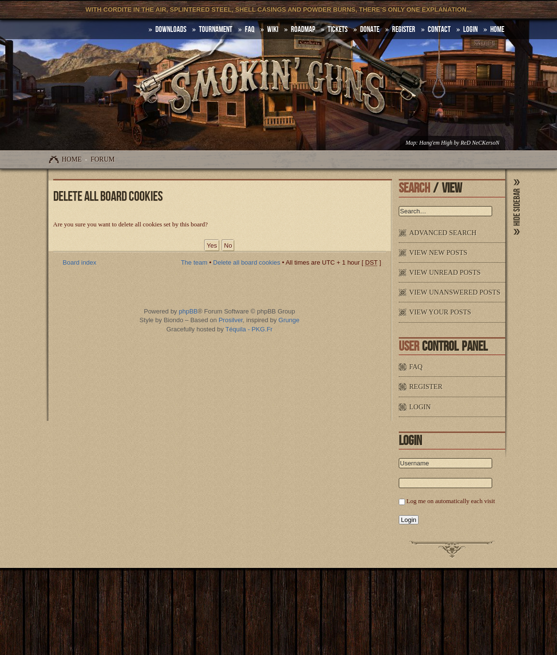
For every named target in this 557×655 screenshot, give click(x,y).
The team (194, 262)
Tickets (337, 29)
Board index (79, 262)
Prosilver (231, 320)
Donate (369, 29)
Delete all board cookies (246, 262)
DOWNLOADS (170, 29)
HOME (497, 29)
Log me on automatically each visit (450, 501)
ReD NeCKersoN (480, 143)
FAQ (250, 29)
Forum (102, 159)
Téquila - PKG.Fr (249, 329)
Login (470, 29)
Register (403, 29)
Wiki (272, 29)
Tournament (215, 29)
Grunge (288, 320)
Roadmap (303, 29)
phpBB (188, 311)
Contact (439, 29)
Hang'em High (435, 143)
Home (72, 159)
